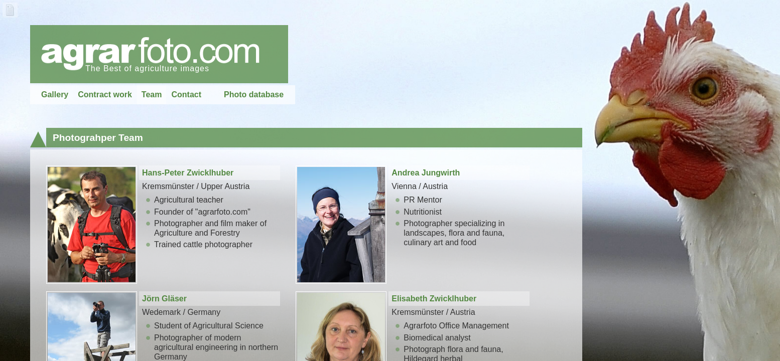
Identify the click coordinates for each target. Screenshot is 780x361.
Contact (186, 94)
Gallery (54, 94)
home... (159, 54)
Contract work (105, 94)
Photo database (254, 94)
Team (152, 94)
